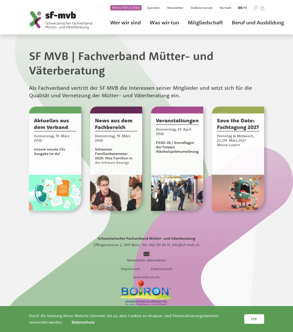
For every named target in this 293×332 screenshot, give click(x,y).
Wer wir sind (125, 22)
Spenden (153, 8)
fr (245, 8)
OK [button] (254, 318)
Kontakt (225, 8)
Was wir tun (164, 22)
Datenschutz (161, 268)
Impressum (130, 268)
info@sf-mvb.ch (185, 244)
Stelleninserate (202, 8)
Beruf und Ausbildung (258, 22)
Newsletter (175, 8)
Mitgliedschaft (205, 22)
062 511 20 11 (159, 244)
